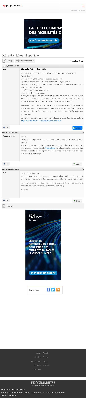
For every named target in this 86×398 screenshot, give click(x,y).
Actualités (37, 357)
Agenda (45, 353)
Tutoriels (46, 365)
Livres (45, 361)
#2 (83, 133)
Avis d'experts (36, 361)
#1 (83, 66)
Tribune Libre (50, 148)
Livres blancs (36, 369)
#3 (83, 169)
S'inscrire (82, 11)
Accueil (38, 353)
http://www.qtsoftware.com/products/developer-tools (41, 121)
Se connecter (74, 11)
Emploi (45, 357)
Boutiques (37, 365)
